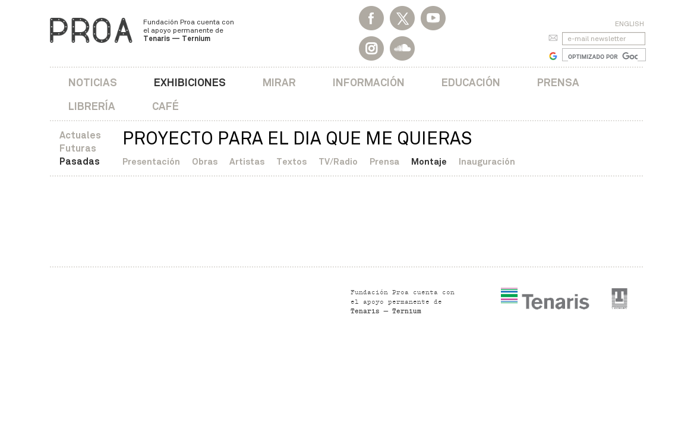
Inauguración (487, 161)
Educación (470, 82)
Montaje (429, 161)
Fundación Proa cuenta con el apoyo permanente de (188, 30)
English (629, 24)
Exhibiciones (190, 82)
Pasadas (79, 161)
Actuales (80, 135)
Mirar (279, 82)
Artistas (246, 161)
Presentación (151, 161)
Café (165, 106)
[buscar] (603, 56)
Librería (91, 106)
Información (369, 82)
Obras (204, 161)
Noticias (92, 82)
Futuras (77, 148)
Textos (291, 161)
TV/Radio (338, 161)
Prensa (558, 82)
